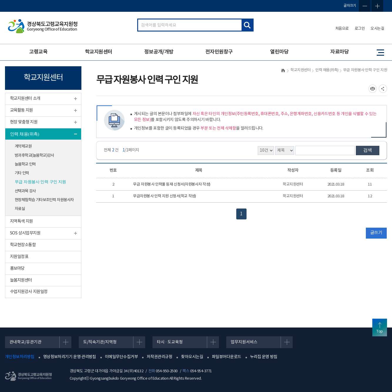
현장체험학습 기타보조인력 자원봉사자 (44, 200)
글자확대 (377, 6)
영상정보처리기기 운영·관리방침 (69, 357)
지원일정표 (19, 256)
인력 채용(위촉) (24, 134)
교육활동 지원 (21, 110)
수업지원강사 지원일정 (29, 291)
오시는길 (377, 29)
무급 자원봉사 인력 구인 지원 (40, 182)
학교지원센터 (98, 52)
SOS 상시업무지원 (25, 233)
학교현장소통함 (23, 244)
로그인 (360, 29)
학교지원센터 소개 (25, 98)
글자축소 (365, 6)
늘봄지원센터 (21, 280)
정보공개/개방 (158, 52)
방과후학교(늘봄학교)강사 (34, 155)
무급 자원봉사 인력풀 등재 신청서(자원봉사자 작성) (171, 184)
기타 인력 (22, 173)
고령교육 (38, 52)
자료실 (20, 208)
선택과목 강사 (25, 191)
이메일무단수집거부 (121, 357)
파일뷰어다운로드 (226, 357)
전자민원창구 (219, 52)
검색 (367, 150)
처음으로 (342, 29)
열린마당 (279, 52)
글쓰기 (376, 232)
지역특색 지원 (21, 221)
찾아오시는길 (192, 357)
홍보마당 (17, 268)
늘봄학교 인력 (25, 164)
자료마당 (339, 52)
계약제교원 (23, 146)
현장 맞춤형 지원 (23, 122)
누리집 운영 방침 (263, 357)
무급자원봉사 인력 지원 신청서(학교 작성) (164, 196)
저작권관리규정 (159, 357)
